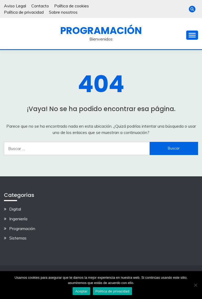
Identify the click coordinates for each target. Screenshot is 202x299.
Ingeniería (18, 218)
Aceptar (81, 291)
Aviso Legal (15, 5)
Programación (101, 30)
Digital (15, 209)
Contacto (40, 5)
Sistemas (18, 238)
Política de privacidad (24, 12)
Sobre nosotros (63, 12)
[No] (195, 285)
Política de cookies (71, 5)
